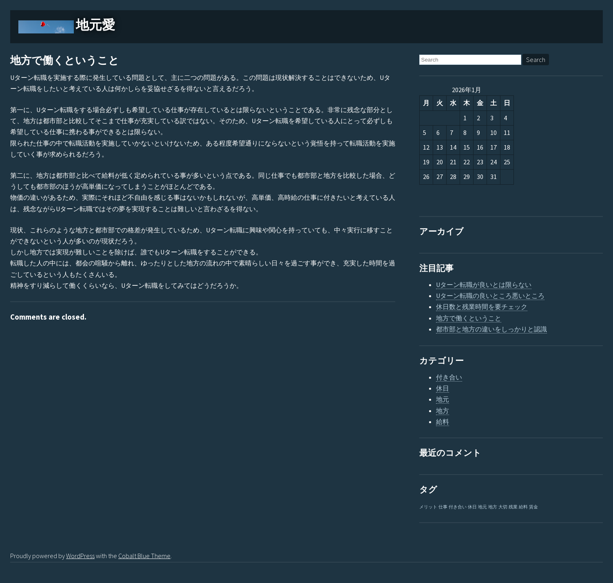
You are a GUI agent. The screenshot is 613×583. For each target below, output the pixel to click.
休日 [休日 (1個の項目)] (472, 507)
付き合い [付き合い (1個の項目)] (458, 507)
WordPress (80, 556)
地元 (442, 399)
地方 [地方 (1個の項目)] (492, 507)
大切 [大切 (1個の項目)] (502, 507)
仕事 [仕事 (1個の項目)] (442, 507)
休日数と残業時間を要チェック (481, 307)
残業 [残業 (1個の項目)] (513, 507)
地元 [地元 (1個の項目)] (482, 507)
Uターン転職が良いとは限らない (483, 284)
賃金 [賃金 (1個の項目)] (533, 507)
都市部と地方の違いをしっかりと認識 (491, 329)
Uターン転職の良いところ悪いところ (490, 296)
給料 (442, 421)
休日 (442, 388)
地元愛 (95, 25)
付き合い (449, 377)
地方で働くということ (64, 60)
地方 (442, 410)
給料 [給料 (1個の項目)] (523, 507)
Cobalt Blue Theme (144, 556)
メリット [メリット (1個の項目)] (428, 507)
